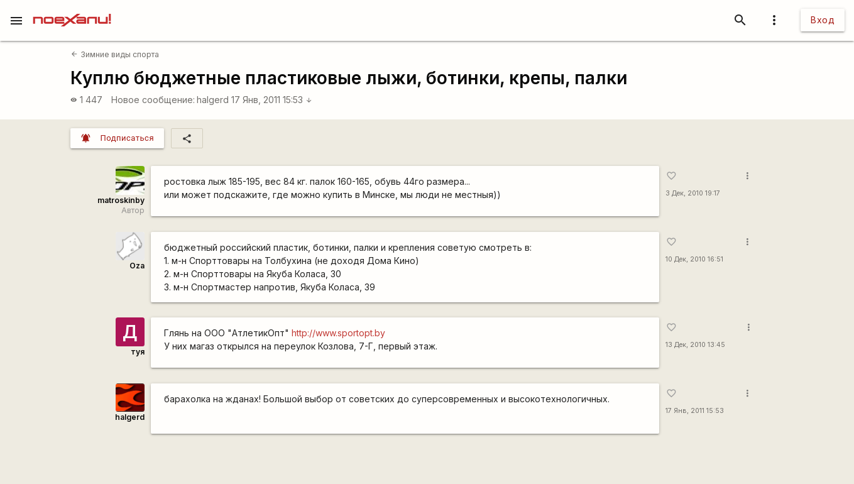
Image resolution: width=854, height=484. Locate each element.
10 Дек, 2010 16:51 (694, 259)
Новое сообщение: (153, 99)
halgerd (213, 99)
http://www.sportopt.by (338, 332)
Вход (823, 19)
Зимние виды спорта (114, 54)
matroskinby (121, 200)
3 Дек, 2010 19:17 (692, 193)
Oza (137, 265)
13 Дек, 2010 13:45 (695, 345)
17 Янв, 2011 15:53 (271, 99)
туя (138, 351)
